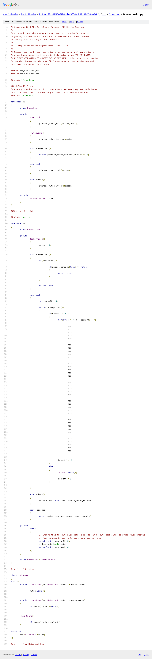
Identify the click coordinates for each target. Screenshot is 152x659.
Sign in (146, 4)
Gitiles (18, 654)
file (64, 21)
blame (80, 21)
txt (139, 654)
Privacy (26, 654)
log (72, 21)
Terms (34, 654)
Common (114, 14)
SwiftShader (28, 14)
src (104, 14)
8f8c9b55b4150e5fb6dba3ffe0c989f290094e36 (68, 14)
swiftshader (10, 14)
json (146, 654)
